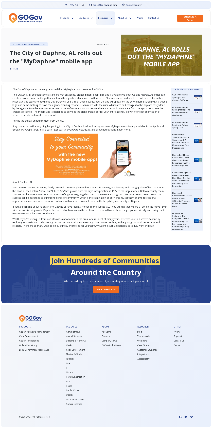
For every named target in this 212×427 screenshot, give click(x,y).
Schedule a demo (190, 18)
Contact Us (153, 18)
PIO (68, 381)
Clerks (69, 345)
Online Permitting (28, 345)
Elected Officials (74, 354)
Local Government (75, 399)
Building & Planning (75, 340)
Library (69, 372)
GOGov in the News (111, 345)
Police (69, 386)
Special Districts (74, 404)
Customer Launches (147, 349)
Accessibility (143, 358)
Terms (177, 345)
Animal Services (74, 336)
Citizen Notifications (29, 340)
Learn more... (124, 129)
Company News (109, 340)
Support (178, 336)
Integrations (143, 354)
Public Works (72, 390)
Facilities (70, 358)
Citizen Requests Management (34, 331)
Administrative (73, 331)
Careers (106, 336)
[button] (67, 18)
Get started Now (106, 289)
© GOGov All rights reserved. (34, 417)
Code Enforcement (28, 336)
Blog (139, 331)
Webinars (142, 340)
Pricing (139, 18)
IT (67, 367)
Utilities (70, 394)
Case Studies (144, 345)
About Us (106, 331)
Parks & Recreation (75, 376)
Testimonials (143, 336)
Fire (68, 363)
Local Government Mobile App (34, 349)
